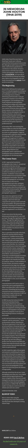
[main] (14, 12)
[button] (2, 2)
